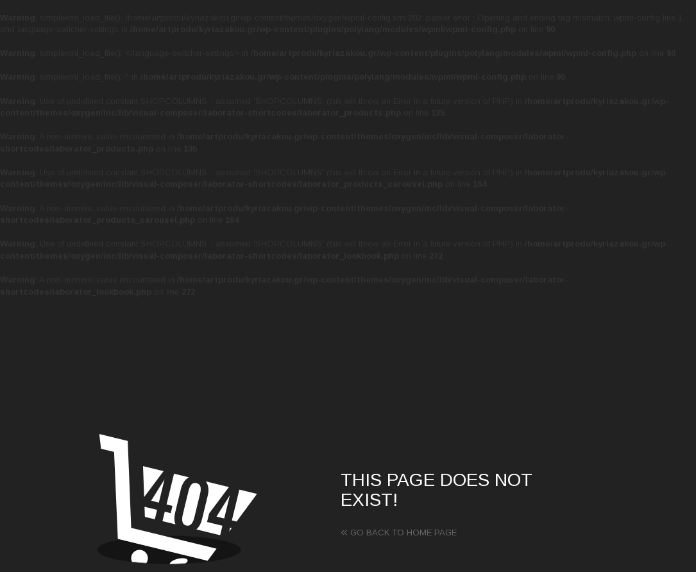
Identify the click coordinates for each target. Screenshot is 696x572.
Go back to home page (399, 532)
